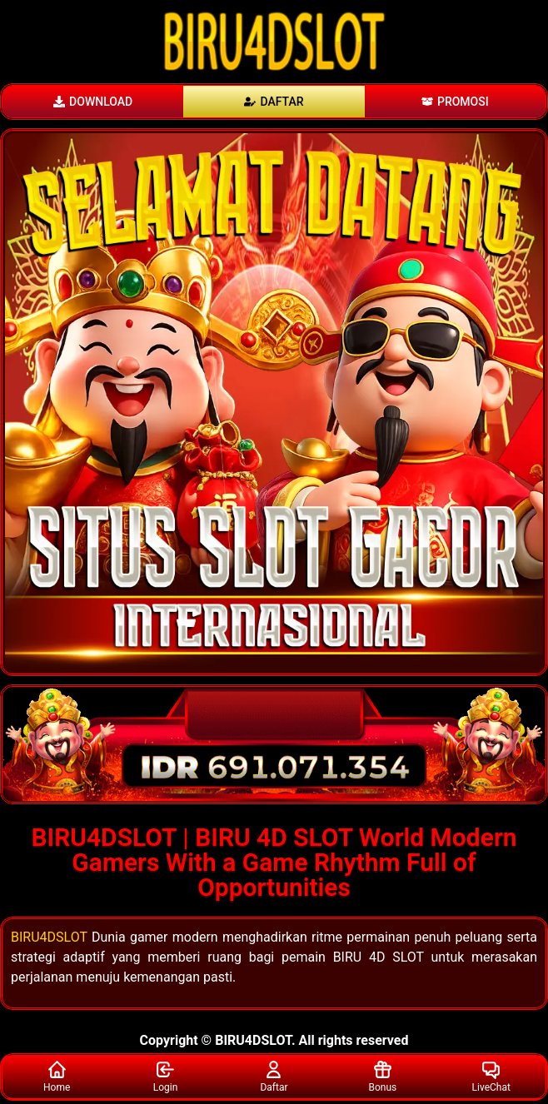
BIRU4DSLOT (49, 937)
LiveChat (491, 1076)
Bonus (382, 1076)
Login (165, 1076)
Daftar (273, 1076)
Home (56, 1076)
